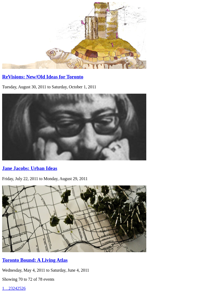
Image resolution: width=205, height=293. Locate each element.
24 (15, 288)
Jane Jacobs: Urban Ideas (29, 168)
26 (23, 288)
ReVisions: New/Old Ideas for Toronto (42, 77)
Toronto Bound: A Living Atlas (35, 260)
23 (11, 288)
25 (19, 288)
